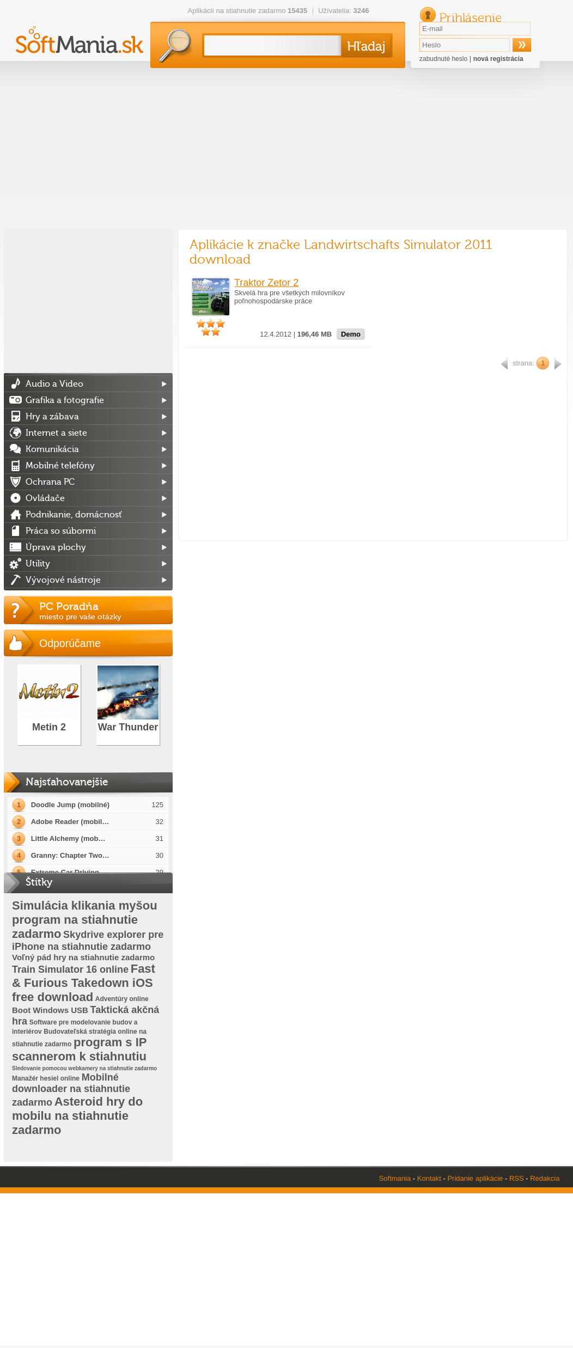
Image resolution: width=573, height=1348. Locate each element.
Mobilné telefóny (60, 466)
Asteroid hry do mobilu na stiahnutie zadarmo (77, 1116)
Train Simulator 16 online (70, 969)
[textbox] (270, 45)
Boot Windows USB (50, 1010)
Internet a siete (56, 433)
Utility (38, 564)
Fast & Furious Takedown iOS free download (83, 983)
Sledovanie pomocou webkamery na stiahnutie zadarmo (84, 1068)
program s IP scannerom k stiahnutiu (79, 1049)
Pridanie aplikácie (475, 1178)
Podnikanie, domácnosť (74, 515)
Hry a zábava (52, 417)
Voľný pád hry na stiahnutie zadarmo (83, 957)
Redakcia (544, 1178)
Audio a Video (54, 384)
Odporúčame (70, 643)
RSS (516, 1178)
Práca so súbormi (61, 531)
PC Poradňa (106, 610)
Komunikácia (52, 449)
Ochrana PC (50, 482)
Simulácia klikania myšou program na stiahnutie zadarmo (84, 920)
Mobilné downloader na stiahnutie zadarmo (71, 1090)
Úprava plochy (56, 547)
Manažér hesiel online (46, 1078)
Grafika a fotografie (65, 400)
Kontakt (429, 1178)
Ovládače (45, 498)
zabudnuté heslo (443, 59)
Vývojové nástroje (63, 580)
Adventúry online (122, 999)
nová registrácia (498, 59)
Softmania (395, 1178)
